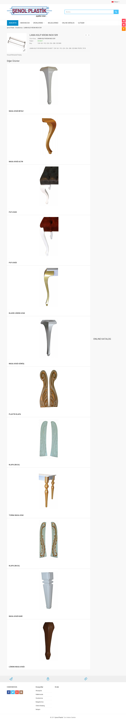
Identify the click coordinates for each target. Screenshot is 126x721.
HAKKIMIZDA (25, 23)
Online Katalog (40, 705)
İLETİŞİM (81, 23)
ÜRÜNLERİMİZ (38, 23)
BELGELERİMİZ (53, 23)
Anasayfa (39, 690)
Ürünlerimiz (19, 27)
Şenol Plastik (59, 717)
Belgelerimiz (40, 702)
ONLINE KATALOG (68, 23)
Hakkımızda (39, 694)
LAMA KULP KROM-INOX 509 (33, 27)
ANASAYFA (12, 23)
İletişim (38, 709)
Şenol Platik (10, 27)
